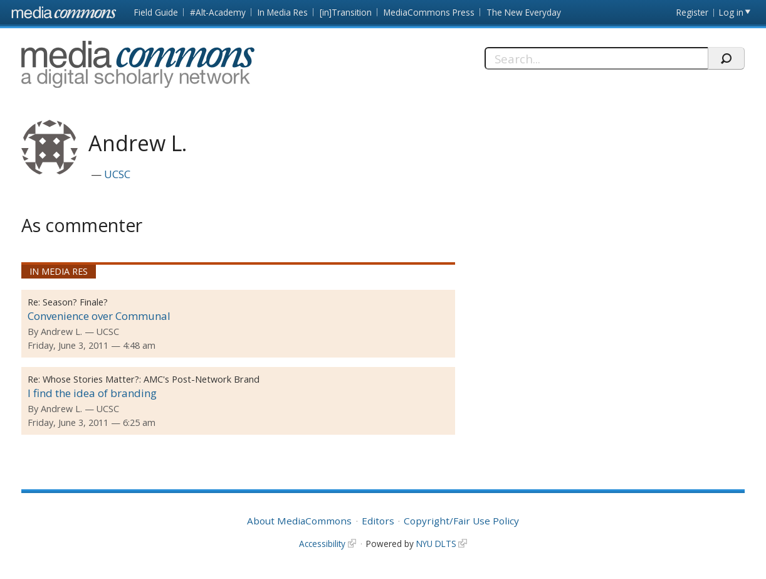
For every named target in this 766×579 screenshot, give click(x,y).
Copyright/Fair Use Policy (461, 520)
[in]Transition (346, 12)
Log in (731, 12)
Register (692, 12)
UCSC (117, 174)
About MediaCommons (299, 520)
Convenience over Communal (99, 316)
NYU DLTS (436, 544)
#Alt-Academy (218, 12)
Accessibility (322, 544)
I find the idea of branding (92, 393)
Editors (378, 520)
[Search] (596, 58)
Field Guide (156, 12)
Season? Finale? (75, 302)
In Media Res (283, 12)
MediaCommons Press (429, 12)
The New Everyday (523, 12)
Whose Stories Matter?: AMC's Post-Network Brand (151, 379)
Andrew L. (61, 331)
